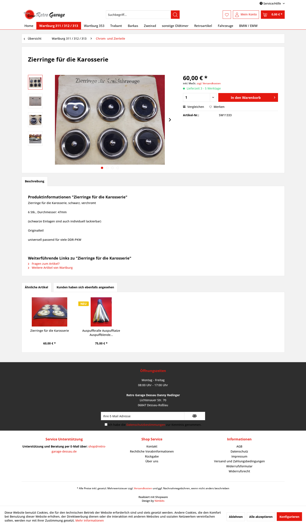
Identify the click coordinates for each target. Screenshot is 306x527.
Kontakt (151, 446)
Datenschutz (239, 451)
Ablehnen (236, 517)
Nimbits (159, 501)
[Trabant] (116, 25)
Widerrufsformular (239, 466)
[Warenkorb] (273, 14)
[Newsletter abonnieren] (194, 416)
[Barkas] (133, 25)
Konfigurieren (289, 517)
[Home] (29, 25)
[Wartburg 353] (94, 25)
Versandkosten (143, 488)
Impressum (239, 456)
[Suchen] (175, 14)
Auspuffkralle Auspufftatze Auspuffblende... (101, 333)
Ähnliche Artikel (36, 287)
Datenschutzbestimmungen (145, 425)
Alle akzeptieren (261, 517)
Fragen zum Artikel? (44, 264)
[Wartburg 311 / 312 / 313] (58, 25)
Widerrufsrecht (239, 471)
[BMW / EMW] (248, 25)
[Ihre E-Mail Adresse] (142, 416)
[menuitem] (143, 14)
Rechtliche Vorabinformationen (152, 451)
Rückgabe (152, 456)
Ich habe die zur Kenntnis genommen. (155, 425)
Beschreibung (34, 181)
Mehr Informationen (89, 520)
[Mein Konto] (246, 14)
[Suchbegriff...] (143, 14)
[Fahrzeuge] (225, 25)
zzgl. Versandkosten (209, 83)
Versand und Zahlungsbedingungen (239, 461)
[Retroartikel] (203, 25)
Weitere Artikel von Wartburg (50, 268)
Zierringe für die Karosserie (49, 331)
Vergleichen (193, 107)
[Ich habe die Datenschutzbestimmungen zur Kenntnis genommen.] (106, 424)
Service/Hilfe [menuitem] (271, 3)
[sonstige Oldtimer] (175, 25)
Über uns (151, 461)
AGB (239, 446)
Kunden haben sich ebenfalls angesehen (85, 287)
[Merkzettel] (227, 14)
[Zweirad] (150, 25)
